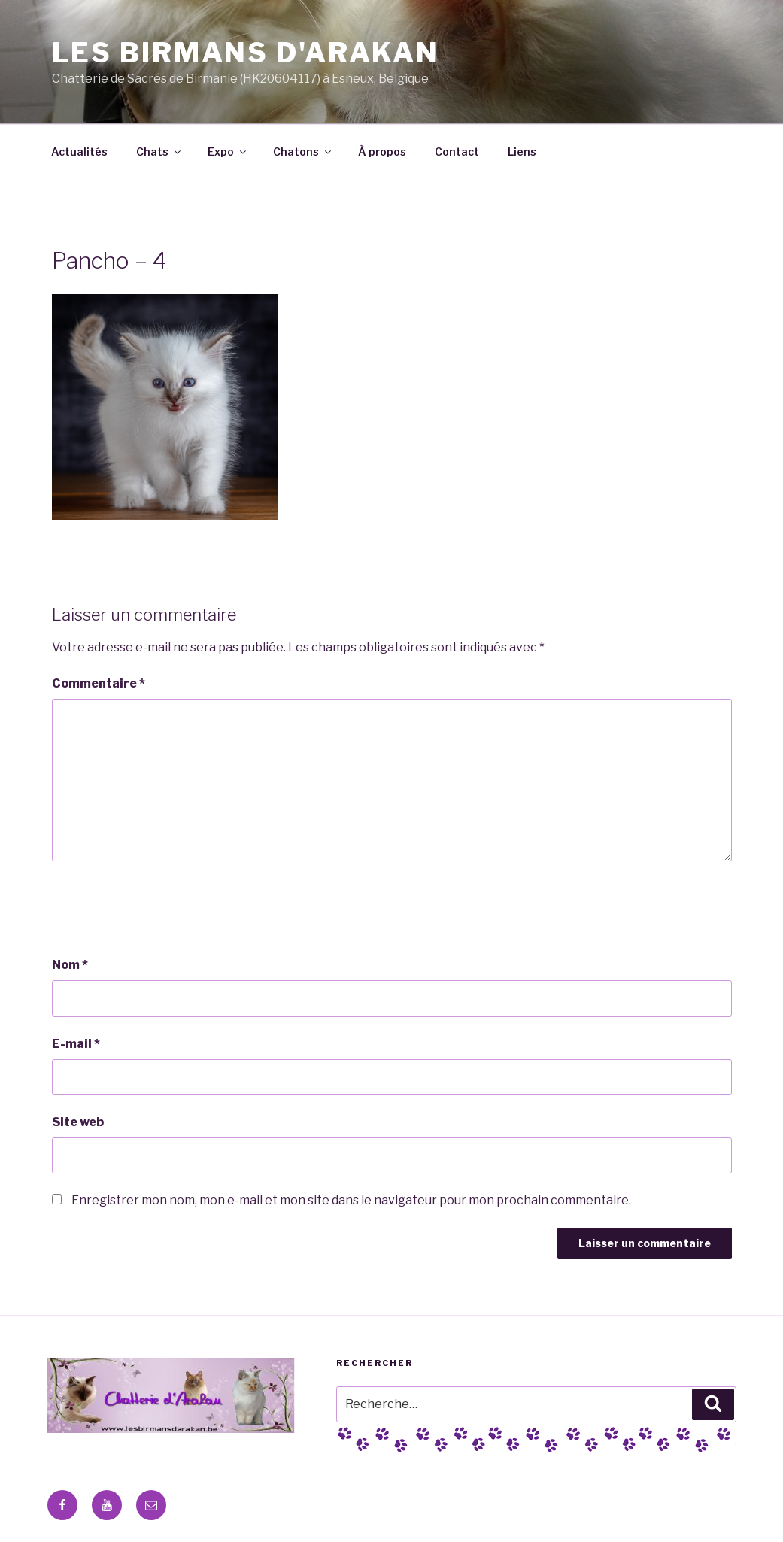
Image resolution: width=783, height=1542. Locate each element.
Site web (78, 1122)
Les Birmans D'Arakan (246, 52)
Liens (522, 151)
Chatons (303, 151)
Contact (457, 151)
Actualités (79, 151)
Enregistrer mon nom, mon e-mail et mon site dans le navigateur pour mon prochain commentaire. (351, 1200)
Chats (159, 151)
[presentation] (166, 908)
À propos (382, 151)
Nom (70, 965)
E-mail (76, 1044)
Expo (228, 151)
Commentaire (98, 683)
